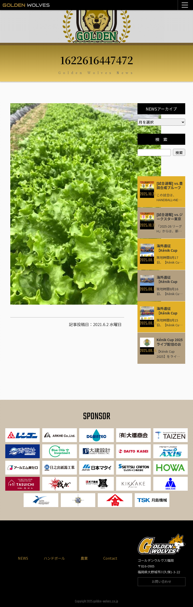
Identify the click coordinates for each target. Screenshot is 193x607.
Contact (110, 558)
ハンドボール (54, 558)
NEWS (23, 558)
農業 (84, 558)
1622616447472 (96, 60)
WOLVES (26, 5)
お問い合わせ (161, 581)
